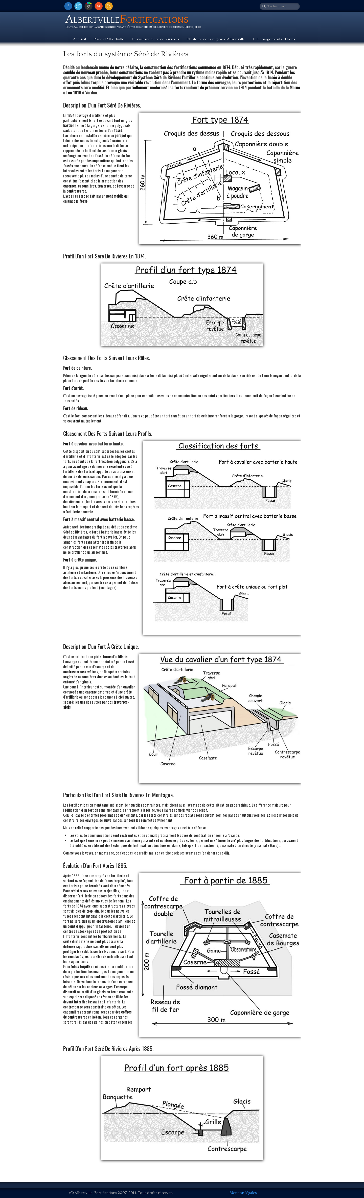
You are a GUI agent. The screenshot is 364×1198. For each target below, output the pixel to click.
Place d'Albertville (109, 39)
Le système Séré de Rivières (155, 39)
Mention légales (243, 1193)
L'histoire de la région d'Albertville (216, 39)
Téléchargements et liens (274, 39)
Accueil (79, 39)
